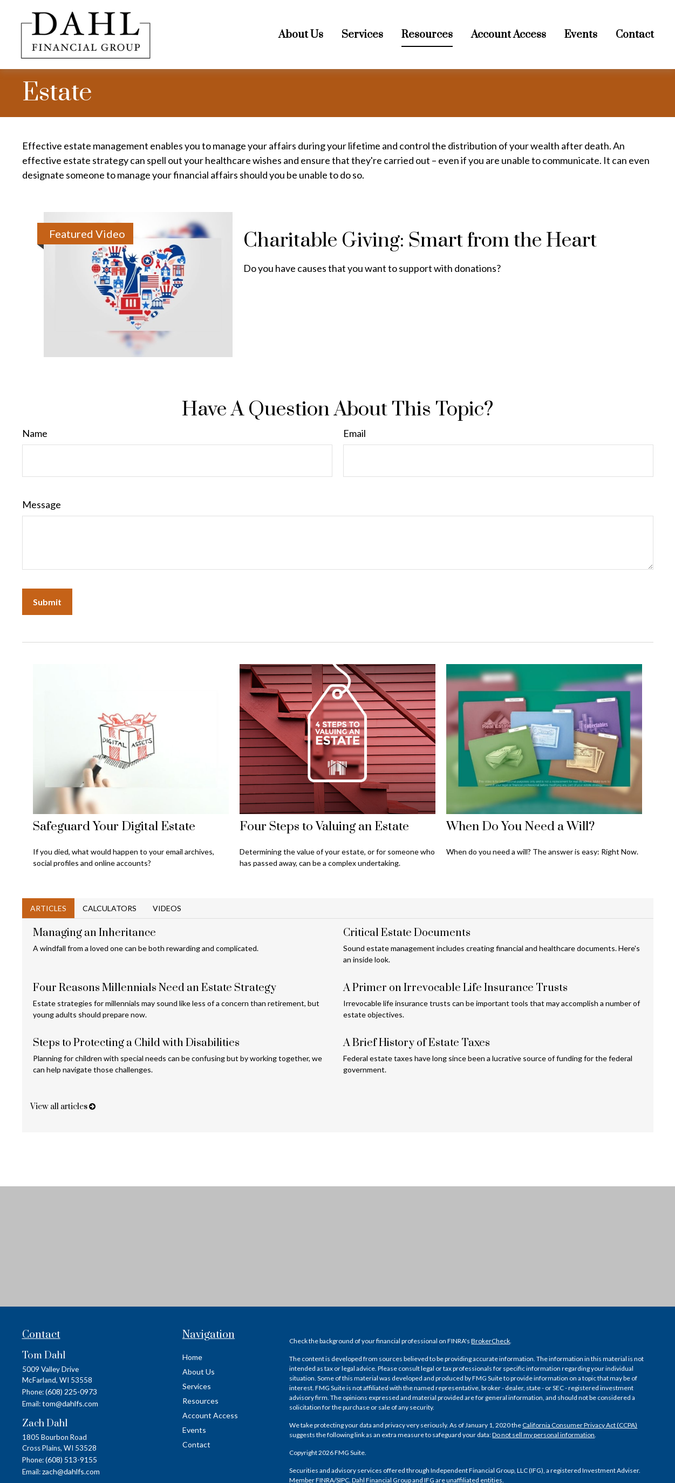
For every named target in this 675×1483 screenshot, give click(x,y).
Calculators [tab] (110, 908)
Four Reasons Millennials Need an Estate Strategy (154, 988)
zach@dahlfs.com (71, 1471)
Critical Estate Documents (407, 933)
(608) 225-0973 (71, 1391)
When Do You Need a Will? (520, 827)
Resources (200, 1400)
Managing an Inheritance (94, 933)
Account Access (210, 1415)
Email (354, 433)
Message (41, 504)
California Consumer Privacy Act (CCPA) (579, 1425)
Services (196, 1386)
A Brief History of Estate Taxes (416, 1043)
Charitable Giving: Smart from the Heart (420, 240)
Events (194, 1429)
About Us (198, 1371)
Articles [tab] (48, 908)
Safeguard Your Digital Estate (114, 827)
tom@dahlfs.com (70, 1403)
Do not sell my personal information (543, 1435)
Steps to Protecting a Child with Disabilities (136, 1043)
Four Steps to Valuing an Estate (324, 827)
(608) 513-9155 (71, 1459)
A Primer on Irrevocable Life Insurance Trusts (455, 988)
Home (192, 1357)
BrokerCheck (490, 1341)
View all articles (63, 1107)
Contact (196, 1444)
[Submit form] (47, 602)
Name (34, 433)
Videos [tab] (167, 908)
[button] (301, 34)
